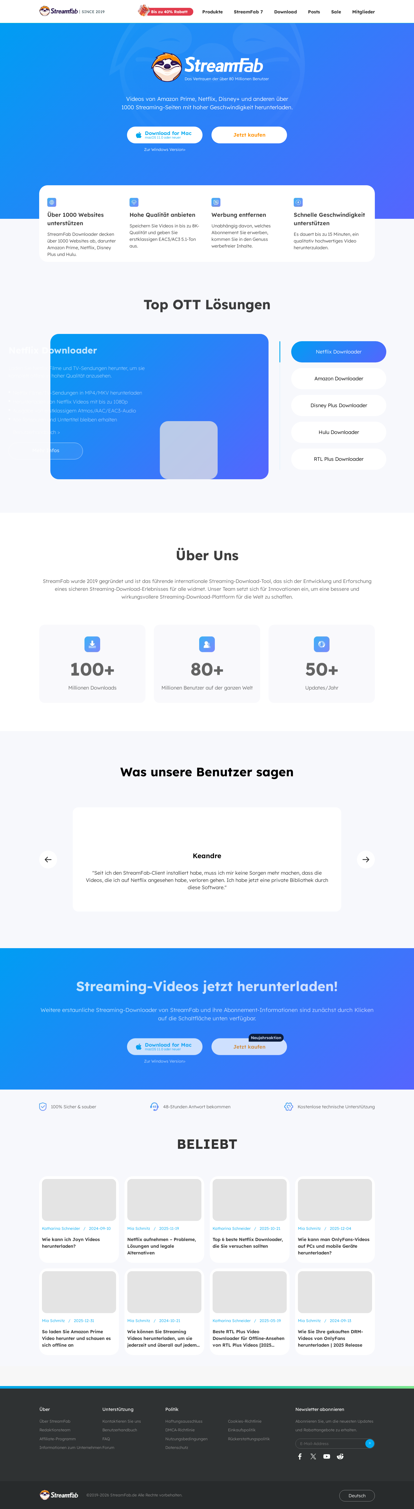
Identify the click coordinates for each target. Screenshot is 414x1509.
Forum (108, 1447)
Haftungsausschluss (184, 1421)
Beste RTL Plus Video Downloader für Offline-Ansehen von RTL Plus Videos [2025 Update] (248, 1338)
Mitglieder (363, 12)
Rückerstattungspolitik (249, 1438)
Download (285, 12)
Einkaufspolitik (242, 1429)
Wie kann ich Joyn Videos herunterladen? (71, 1243)
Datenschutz (176, 1447)
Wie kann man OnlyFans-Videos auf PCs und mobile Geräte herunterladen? (334, 1246)
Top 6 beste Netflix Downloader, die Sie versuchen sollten (248, 1243)
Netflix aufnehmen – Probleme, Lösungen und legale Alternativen (161, 1246)
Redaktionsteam (54, 1429)
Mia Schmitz (139, 1228)
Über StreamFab (54, 1421)
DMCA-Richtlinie (180, 1429)
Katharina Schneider (61, 1228)
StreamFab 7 (248, 12)
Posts (314, 12)
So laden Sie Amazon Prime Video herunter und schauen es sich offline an (76, 1338)
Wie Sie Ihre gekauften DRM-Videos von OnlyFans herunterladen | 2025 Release (330, 1338)
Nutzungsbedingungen (186, 1438)
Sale (336, 12)
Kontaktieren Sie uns (121, 1421)
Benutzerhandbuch (119, 1429)
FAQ (106, 1438)
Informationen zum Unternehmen (70, 1447)
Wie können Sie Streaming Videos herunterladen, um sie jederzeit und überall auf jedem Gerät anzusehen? (162, 1338)
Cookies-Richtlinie (245, 1421)
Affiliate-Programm (57, 1438)
